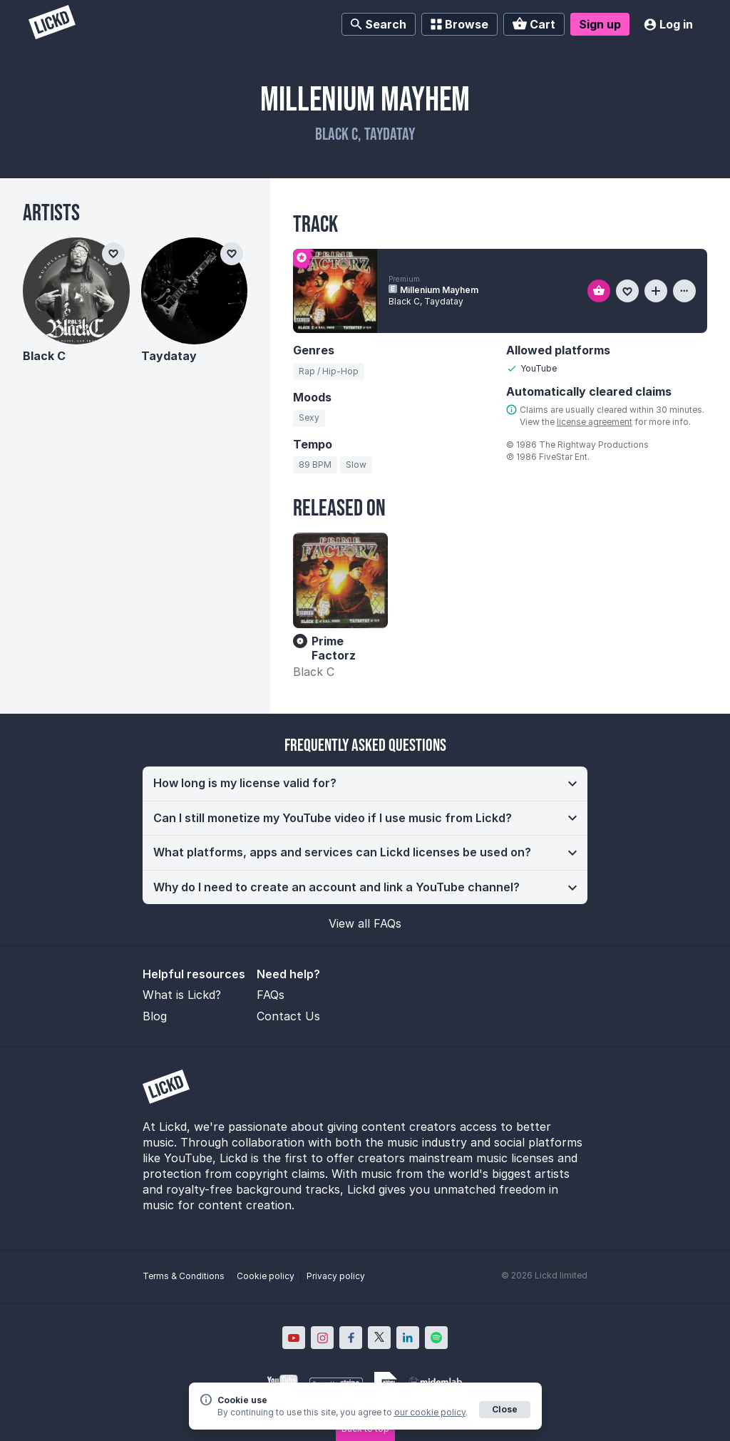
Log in (668, 24)
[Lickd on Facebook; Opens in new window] (350, 1337)
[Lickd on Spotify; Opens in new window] (436, 1337)
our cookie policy (430, 1412)
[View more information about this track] (684, 291)
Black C (313, 672)
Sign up (600, 24)
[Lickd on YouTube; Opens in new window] (293, 1337)
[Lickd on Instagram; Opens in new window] (322, 1337)
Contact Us (288, 1016)
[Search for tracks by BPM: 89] (315, 464)
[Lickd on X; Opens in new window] (379, 1337)
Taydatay (169, 356)
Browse (459, 24)
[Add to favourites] (627, 291)
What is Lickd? (182, 995)
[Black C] (76, 290)
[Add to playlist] (655, 291)
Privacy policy (336, 1276)
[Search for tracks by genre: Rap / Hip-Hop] (328, 371)
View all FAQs (365, 923)
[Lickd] (52, 24)
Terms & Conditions (184, 1276)
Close (505, 1409)
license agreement (594, 421)
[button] (365, 783)
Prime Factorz (334, 648)
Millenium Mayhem (439, 289)
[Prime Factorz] (340, 580)
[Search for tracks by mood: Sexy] (309, 418)
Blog (155, 1016)
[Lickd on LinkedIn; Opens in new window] (407, 1337)
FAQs (270, 995)
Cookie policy (265, 1276)
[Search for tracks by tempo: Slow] (356, 464)
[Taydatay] (194, 290)
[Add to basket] (598, 291)
